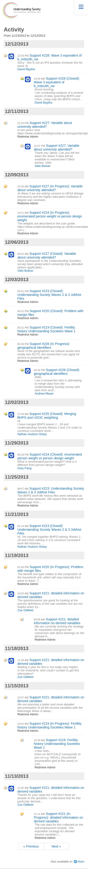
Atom (80, 861)
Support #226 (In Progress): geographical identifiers (43, 345)
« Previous (31, 846)
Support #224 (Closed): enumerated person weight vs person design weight (49, 456)
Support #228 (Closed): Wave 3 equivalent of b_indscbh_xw (57, 82)
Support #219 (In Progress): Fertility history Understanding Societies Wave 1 (49, 725)
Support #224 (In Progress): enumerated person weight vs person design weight (49, 216)
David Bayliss (26, 69)
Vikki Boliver (42, 166)
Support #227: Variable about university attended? (44, 124)
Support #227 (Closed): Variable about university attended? (46, 255)
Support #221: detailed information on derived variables (57, 621)
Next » (56, 846)
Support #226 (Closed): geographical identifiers (57, 371)
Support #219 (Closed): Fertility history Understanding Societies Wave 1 (46, 329)
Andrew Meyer (44, 393)
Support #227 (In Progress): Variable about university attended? (50, 188)
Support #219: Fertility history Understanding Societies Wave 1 (57, 743)
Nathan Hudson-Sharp (32, 434)
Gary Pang (24, 468)
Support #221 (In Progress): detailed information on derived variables (58, 817)
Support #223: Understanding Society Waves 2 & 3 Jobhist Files (50, 490)
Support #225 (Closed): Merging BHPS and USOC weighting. (46, 415)
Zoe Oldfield (25, 610)
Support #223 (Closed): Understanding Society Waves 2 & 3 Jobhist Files (49, 294)
